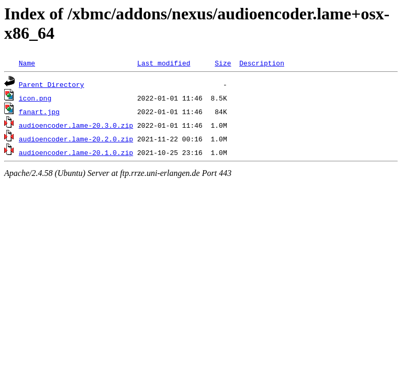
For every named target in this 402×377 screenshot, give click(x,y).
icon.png (35, 98)
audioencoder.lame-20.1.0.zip (76, 152)
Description (261, 63)
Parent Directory (51, 84)
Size (223, 63)
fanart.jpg (39, 111)
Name (27, 63)
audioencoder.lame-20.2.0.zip (76, 138)
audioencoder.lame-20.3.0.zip (76, 125)
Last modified (163, 63)
